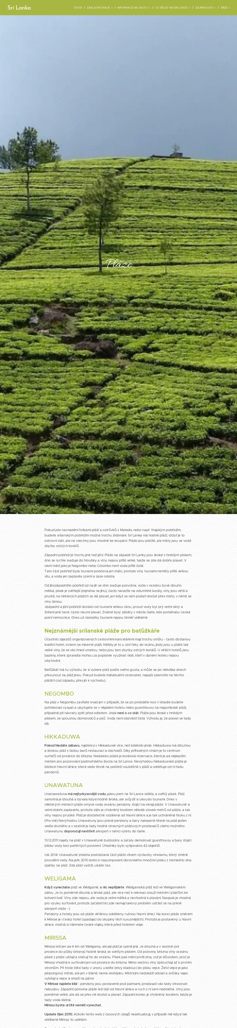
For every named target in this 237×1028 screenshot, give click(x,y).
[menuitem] (59, 7)
